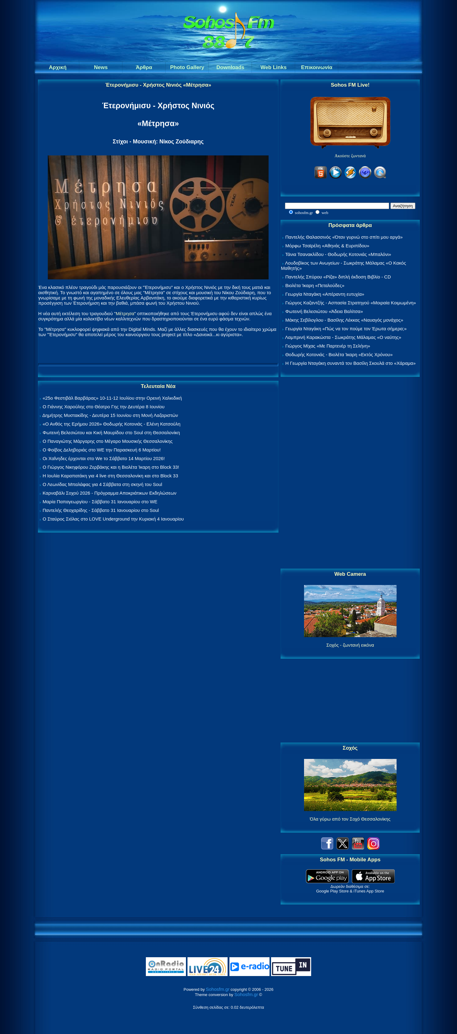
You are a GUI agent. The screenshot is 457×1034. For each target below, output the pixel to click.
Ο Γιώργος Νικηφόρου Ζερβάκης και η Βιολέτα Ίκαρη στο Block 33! (111, 467)
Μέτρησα (125, 313)
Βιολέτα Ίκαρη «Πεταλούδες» (314, 285)
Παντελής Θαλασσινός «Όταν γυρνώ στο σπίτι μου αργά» (344, 237)
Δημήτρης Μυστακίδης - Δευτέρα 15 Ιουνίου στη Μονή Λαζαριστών (110, 415)
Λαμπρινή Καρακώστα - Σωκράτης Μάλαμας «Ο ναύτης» (343, 337)
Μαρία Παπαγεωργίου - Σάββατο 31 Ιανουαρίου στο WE (100, 501)
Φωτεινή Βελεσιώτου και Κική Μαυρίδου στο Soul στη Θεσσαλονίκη (111, 432)
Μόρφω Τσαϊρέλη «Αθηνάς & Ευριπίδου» (327, 245)
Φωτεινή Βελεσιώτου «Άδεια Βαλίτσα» (324, 311)
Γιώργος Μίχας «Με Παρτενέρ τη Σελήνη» (327, 345)
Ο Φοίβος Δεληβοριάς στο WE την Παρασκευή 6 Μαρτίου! (102, 449)
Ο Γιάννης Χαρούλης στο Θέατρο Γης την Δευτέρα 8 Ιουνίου (103, 406)
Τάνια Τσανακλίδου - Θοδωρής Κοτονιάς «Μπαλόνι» (338, 254)
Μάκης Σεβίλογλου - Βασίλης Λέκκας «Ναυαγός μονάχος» (344, 320)
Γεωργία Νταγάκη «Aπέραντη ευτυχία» (324, 294)
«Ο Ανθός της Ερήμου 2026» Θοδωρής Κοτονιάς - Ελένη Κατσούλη (111, 423)
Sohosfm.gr (218, 989)
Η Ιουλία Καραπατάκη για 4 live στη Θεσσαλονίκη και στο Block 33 (110, 475)
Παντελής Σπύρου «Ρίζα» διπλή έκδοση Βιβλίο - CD (338, 276)
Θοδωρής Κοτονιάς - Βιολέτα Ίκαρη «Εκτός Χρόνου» (339, 354)
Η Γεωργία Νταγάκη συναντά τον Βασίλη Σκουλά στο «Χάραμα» (350, 363)
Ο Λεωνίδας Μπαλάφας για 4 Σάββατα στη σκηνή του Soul (102, 484)
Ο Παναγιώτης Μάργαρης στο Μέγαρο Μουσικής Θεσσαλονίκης (107, 441)
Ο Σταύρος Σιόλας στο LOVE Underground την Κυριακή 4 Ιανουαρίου (113, 518)
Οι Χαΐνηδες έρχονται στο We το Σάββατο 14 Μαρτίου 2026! (104, 458)
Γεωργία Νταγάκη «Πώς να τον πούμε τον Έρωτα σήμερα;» (346, 328)
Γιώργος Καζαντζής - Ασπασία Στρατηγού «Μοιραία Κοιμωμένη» (350, 302)
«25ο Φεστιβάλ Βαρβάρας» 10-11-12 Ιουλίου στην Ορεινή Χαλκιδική (112, 398)
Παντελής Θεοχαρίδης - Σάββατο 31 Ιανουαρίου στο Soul (101, 510)
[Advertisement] (350, 473)
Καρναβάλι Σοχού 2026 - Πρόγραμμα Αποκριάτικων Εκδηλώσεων (109, 493)
